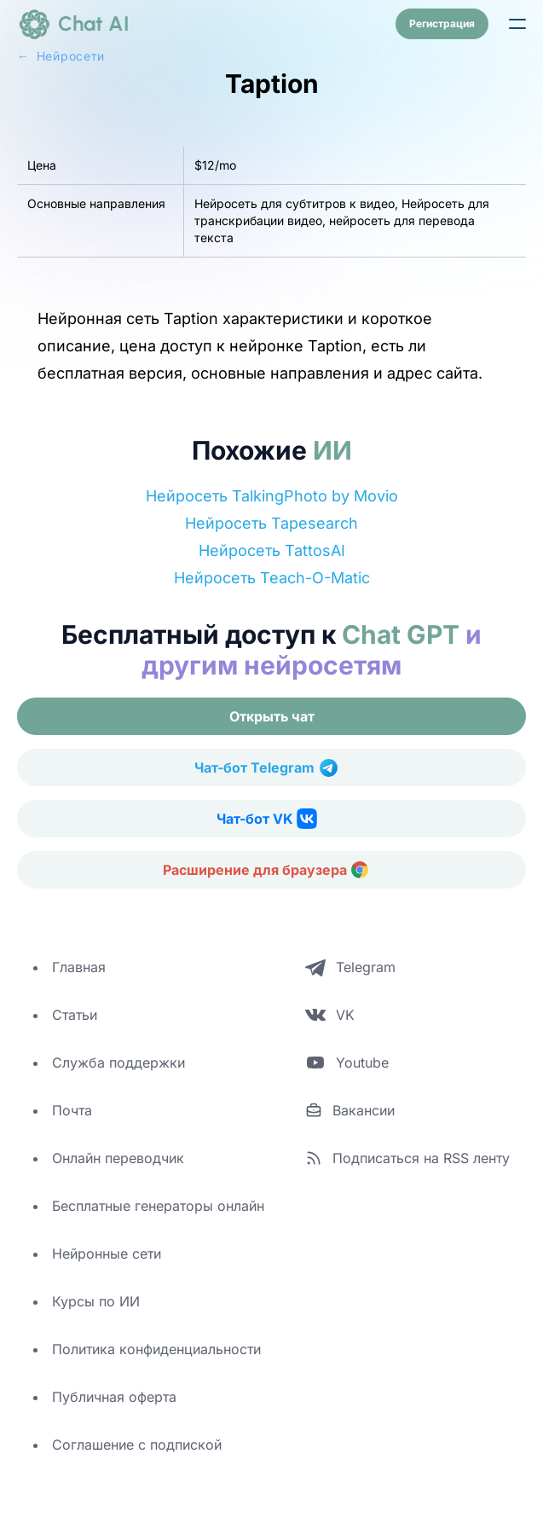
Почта (72, 1110)
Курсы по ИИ (96, 1301)
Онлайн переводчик (118, 1158)
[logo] (73, 24)
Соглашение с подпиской (137, 1444)
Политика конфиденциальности (156, 1349)
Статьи (74, 1014)
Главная (79, 967)
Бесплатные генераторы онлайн (158, 1205)
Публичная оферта (114, 1396)
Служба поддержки (118, 1062)
